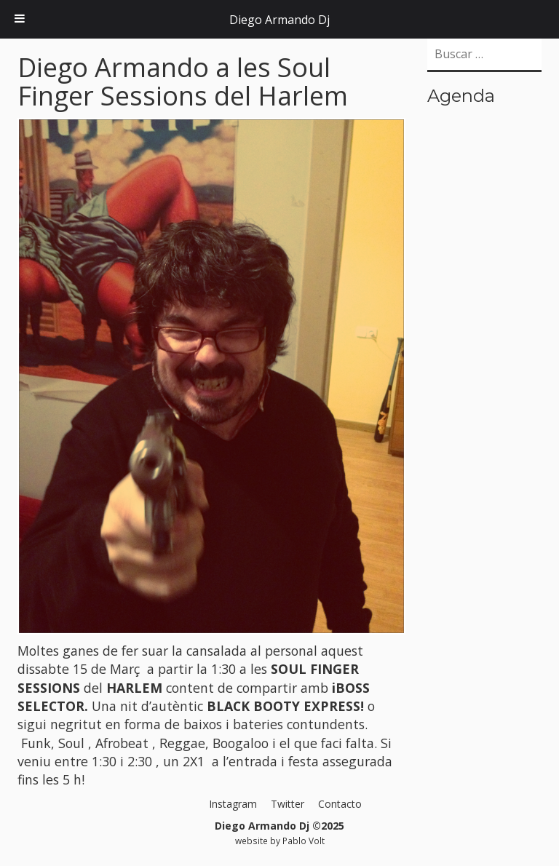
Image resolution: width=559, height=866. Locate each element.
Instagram (233, 804)
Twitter (287, 804)
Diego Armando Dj (279, 20)
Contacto (340, 804)
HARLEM (134, 687)
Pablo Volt (303, 840)
